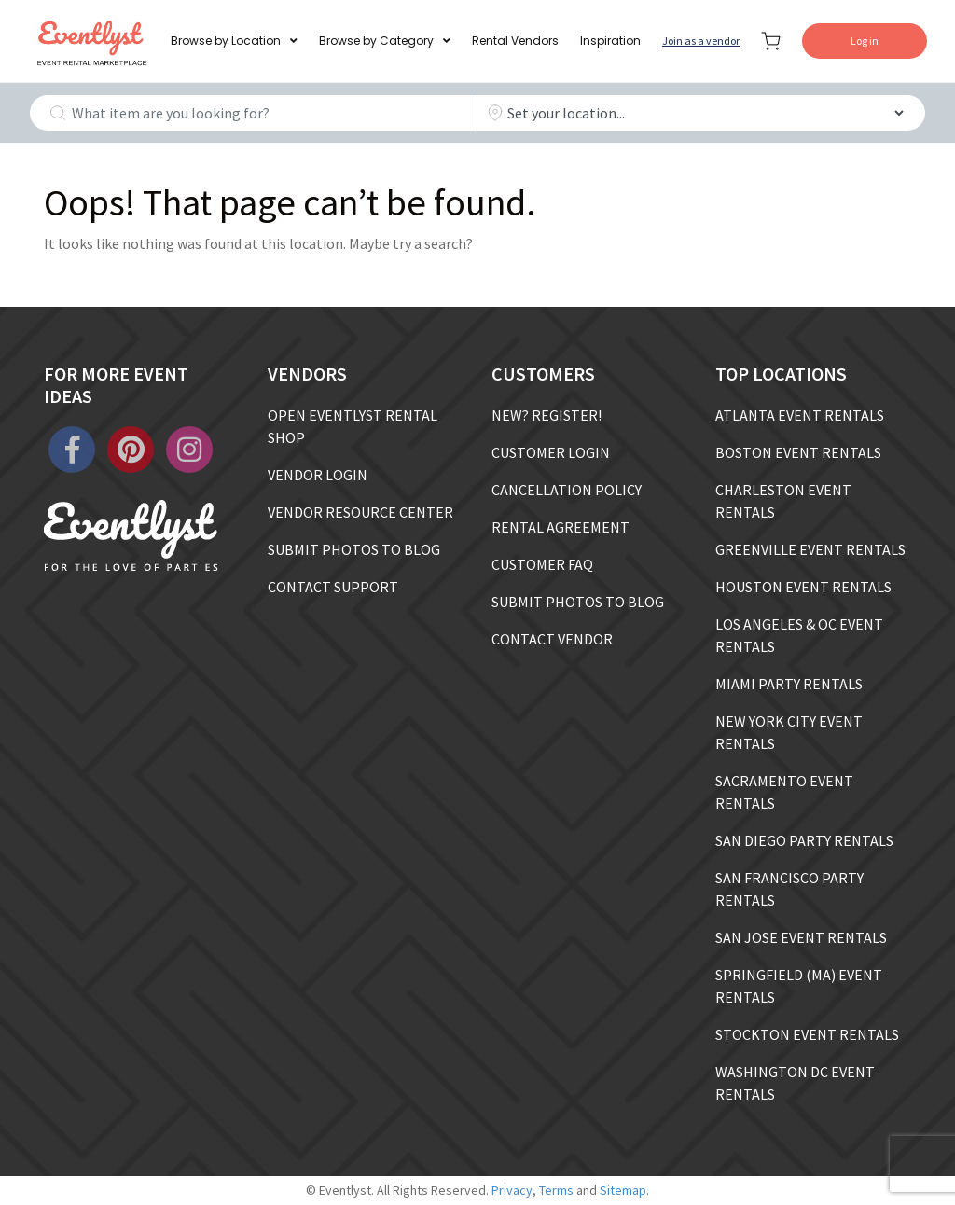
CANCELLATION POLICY (566, 489)
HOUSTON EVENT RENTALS (803, 586)
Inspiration (610, 40)
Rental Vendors (515, 40)
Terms (556, 1190)
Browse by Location (226, 40)
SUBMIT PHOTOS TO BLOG (354, 549)
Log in (865, 41)
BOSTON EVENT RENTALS (798, 452)
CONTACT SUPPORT (333, 586)
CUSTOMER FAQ (542, 564)
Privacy (512, 1190)
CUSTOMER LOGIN (550, 452)
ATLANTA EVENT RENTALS (799, 415)
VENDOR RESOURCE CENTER (360, 512)
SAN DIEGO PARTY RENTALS (804, 840)
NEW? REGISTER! (546, 415)
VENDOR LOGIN (317, 474)
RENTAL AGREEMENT (560, 527)
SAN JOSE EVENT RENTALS (801, 937)
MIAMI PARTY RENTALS (789, 683)
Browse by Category (376, 40)
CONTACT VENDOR (552, 639)
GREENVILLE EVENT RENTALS (810, 549)
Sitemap (623, 1190)
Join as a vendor (701, 41)
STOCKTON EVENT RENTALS (807, 1034)
